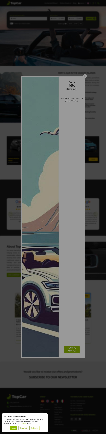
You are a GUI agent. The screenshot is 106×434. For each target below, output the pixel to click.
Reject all (23, 428)
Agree (14, 428)
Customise (34, 428)
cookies (24, 423)
